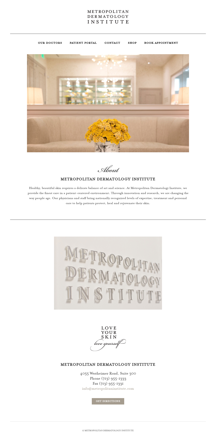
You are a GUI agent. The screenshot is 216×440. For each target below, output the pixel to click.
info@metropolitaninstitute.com (108, 389)
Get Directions (108, 401)
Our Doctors (50, 43)
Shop (132, 43)
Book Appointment (161, 43)
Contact (112, 43)
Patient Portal (83, 43)
